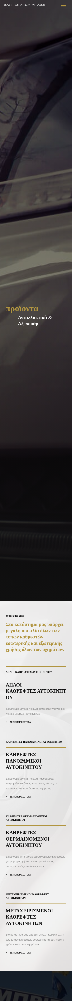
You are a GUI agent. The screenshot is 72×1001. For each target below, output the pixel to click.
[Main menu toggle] (63, 5)
